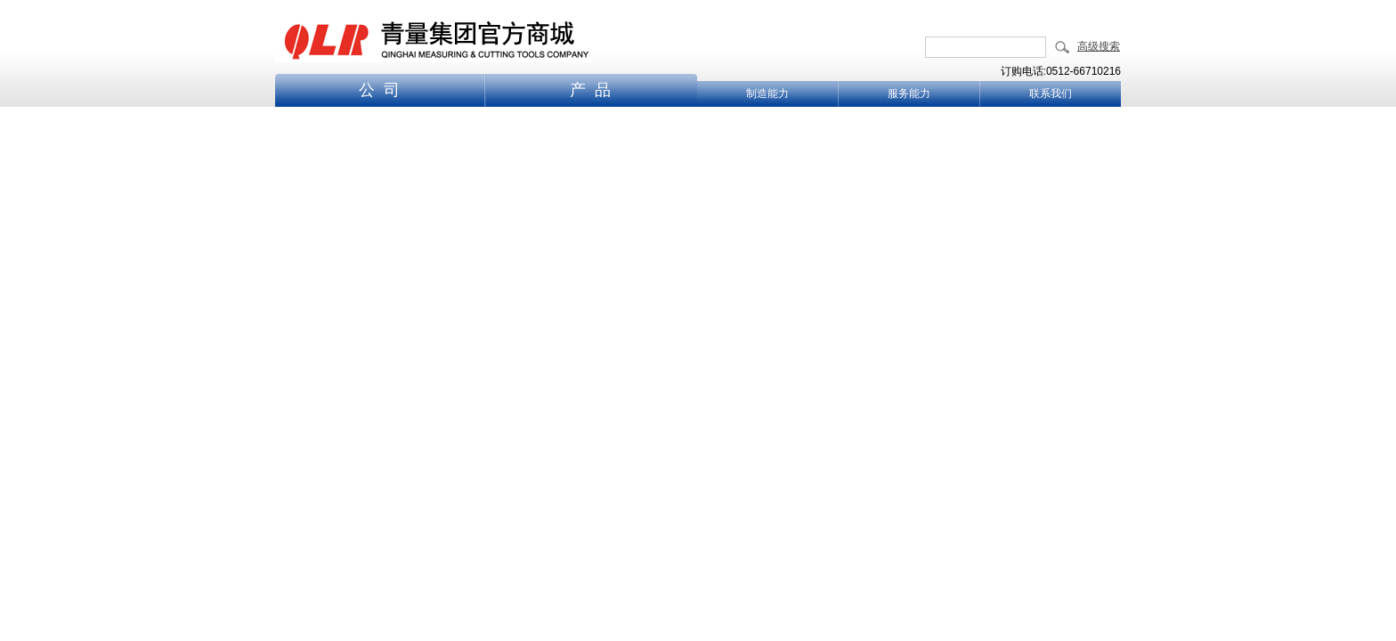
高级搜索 (1098, 46)
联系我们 (1050, 93)
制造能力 (767, 93)
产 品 (590, 90)
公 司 (379, 90)
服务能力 (909, 93)
